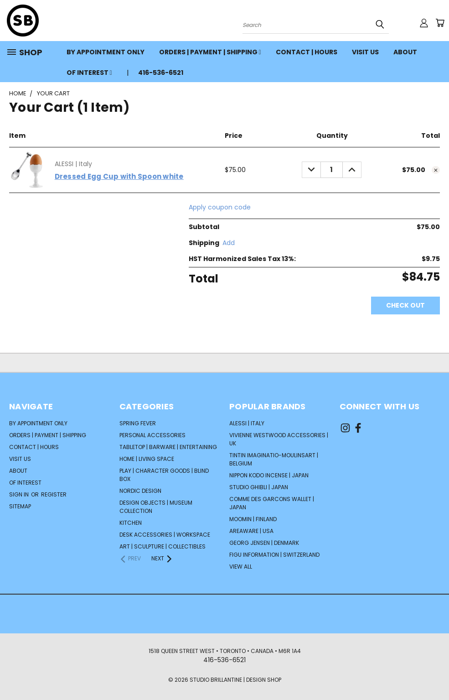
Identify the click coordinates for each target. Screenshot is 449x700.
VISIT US (365, 52)
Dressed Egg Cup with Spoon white (119, 176)
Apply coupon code (220, 207)
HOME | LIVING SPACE (146, 459)
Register (54, 494)
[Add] (228, 243)
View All (240, 566)
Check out (405, 305)
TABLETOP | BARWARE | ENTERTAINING (168, 447)
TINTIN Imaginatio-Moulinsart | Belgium (273, 459)
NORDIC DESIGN (140, 491)
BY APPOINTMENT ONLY (106, 52)
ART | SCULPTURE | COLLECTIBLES (162, 546)
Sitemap (20, 506)
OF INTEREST (89, 72)
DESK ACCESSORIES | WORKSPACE (164, 534)
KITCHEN (130, 523)
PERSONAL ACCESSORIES (152, 435)
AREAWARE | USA (251, 531)
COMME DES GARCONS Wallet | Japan (271, 503)
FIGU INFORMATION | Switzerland (274, 555)
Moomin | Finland (253, 519)
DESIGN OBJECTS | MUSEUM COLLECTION (155, 507)
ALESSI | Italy (246, 423)
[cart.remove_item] (436, 170)
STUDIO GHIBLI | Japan (258, 487)
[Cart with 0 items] (439, 22)
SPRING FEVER (137, 423)
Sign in (19, 494)
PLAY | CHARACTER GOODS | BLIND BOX (164, 475)
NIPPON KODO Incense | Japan (269, 475)
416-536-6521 (160, 72)
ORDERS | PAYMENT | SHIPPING (210, 52)
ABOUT (405, 52)
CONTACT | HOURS (306, 52)
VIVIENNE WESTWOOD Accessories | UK (278, 439)
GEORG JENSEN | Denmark (264, 543)
